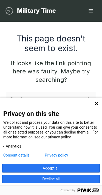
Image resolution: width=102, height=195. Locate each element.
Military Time (36, 10)
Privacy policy (56, 155)
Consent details (16, 155)
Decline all (51, 179)
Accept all (51, 168)
